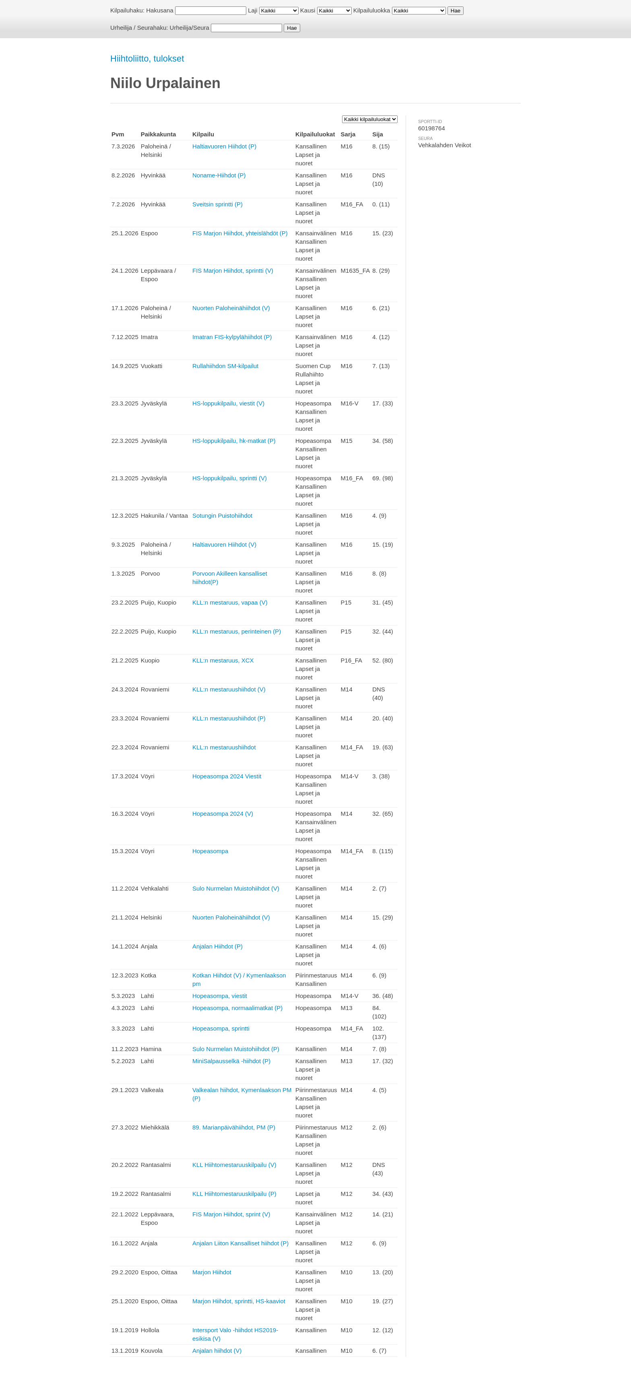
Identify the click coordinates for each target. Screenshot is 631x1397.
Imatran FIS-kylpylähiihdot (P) (232, 336)
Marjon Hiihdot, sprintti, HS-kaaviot (238, 1301)
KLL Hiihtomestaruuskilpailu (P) (234, 1193)
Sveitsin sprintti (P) (217, 204)
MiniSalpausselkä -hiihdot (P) (231, 1061)
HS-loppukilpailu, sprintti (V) (229, 478)
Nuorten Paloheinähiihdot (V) (231, 308)
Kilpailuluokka (371, 10)
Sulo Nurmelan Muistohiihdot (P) (235, 1048)
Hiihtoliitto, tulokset (147, 58)
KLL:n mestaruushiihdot (224, 747)
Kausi (308, 10)
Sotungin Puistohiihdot (222, 515)
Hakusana (159, 10)
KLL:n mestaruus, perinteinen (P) (236, 631)
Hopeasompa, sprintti (221, 1028)
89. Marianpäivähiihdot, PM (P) (233, 1127)
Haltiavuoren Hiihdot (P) (224, 146)
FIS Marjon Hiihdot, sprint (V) (231, 1214)
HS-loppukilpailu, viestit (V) (228, 403)
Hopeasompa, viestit (219, 995)
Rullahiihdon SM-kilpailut (225, 365)
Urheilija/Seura (189, 27)
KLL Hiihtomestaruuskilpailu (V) (234, 1164)
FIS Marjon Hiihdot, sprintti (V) (232, 270)
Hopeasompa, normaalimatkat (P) (237, 1007)
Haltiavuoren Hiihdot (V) (224, 544)
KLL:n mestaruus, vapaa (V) (230, 602)
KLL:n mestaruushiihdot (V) (229, 689)
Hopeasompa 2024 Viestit (227, 776)
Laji (252, 10)
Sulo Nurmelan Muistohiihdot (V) (235, 888)
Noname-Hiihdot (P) (219, 175)
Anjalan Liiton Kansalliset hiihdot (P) (240, 1243)
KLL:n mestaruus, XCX (223, 660)
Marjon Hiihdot (211, 1272)
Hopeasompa (210, 851)
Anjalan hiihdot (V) (217, 1350)
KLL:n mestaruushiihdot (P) (229, 718)
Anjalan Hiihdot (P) (217, 946)
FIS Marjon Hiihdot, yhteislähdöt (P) (240, 233)
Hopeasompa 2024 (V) (222, 813)
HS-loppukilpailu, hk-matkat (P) (234, 440)
